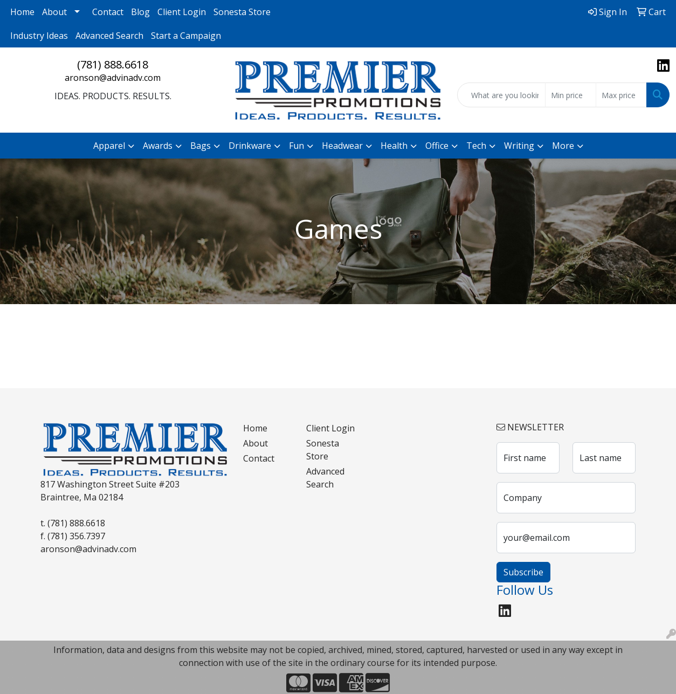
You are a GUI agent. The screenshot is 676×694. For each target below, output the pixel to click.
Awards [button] (158, 146)
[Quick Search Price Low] (570, 95)
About (54, 12)
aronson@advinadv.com (113, 78)
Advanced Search (109, 36)
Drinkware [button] (250, 146)
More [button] (563, 146)
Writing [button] (519, 146)
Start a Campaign (186, 36)
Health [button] (394, 146)
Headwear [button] (342, 146)
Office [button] (437, 146)
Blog (140, 12)
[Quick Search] (501, 95)
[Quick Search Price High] (621, 95)
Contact (107, 12)
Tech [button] (476, 146)
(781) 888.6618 (112, 64)
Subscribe (523, 572)
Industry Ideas (39, 36)
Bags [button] (200, 146)
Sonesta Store (242, 12)
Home (22, 12)
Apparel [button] (109, 146)
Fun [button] (296, 146)
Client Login (181, 12)
